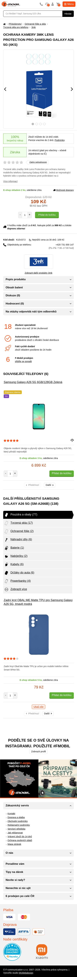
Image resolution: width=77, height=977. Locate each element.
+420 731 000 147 (61, 246)
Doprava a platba (16, 817)
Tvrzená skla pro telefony (15, 27)
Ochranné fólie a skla (35, 24)
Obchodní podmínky (18, 821)
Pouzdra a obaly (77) (20, 514)
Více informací (10, 181)
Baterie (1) (14, 547)
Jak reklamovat (15, 832)
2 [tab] (36, 124)
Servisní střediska (16, 828)
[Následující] (72, 89)
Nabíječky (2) (15, 556)
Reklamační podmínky (19, 825)
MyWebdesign (26, 972)
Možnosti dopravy (63, 190)
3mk (33, 27)
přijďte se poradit (23, 361)
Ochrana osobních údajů (20, 840)
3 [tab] (40, 124)
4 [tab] (44, 124)
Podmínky (59, 140)
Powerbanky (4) (17, 581)
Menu (69, 4)
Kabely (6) (14, 564)
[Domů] (4, 24)
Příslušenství (15, 24)
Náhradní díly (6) (18, 539)
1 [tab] (33, 124)
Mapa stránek (14, 844)
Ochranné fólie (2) (19, 531)
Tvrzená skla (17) (18, 523)
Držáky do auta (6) (19, 572)
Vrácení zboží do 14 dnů (20, 836)
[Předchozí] (5, 89)
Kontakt (11, 813)
